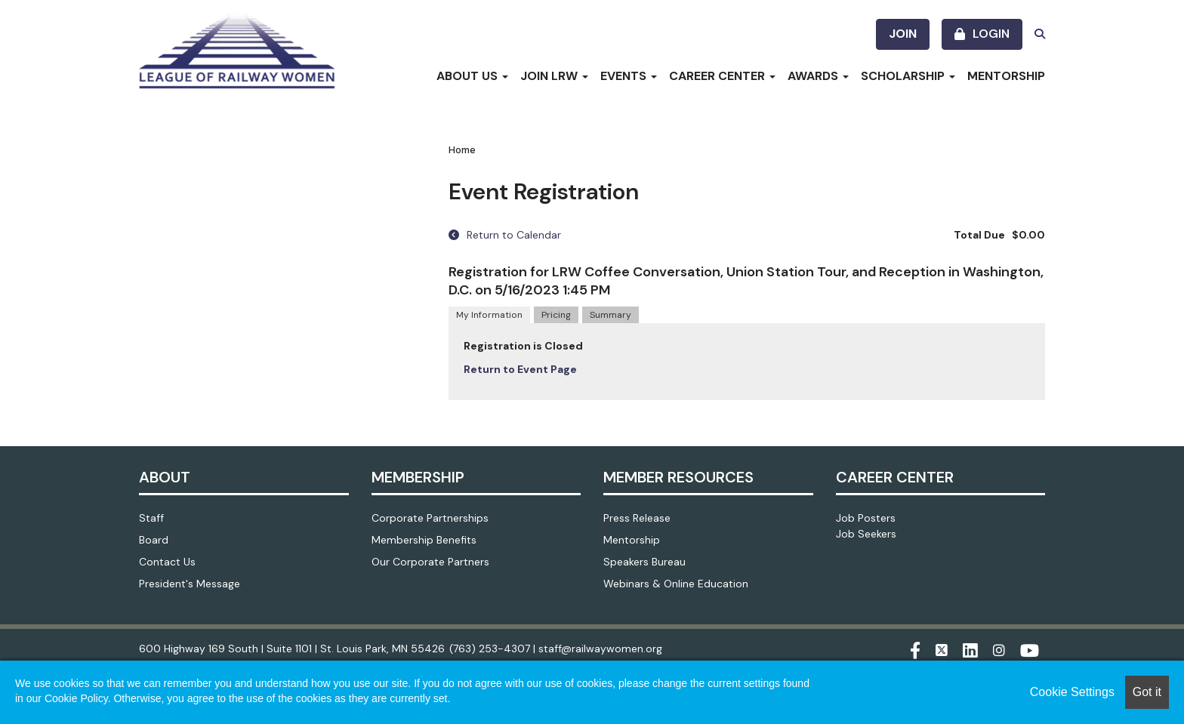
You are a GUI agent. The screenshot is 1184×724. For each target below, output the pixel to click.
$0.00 (1028, 235)
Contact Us (167, 561)
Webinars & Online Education (675, 583)
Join (903, 34)
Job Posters (866, 518)
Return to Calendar (505, 235)
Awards (818, 76)
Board (153, 540)
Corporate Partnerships (430, 518)
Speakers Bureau (644, 561)
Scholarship (908, 76)
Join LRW (554, 76)
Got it (1147, 691)
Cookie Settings (1072, 691)
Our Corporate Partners (430, 561)
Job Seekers (866, 534)
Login (991, 34)
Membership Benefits (424, 540)
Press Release (637, 518)
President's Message (189, 583)
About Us (472, 76)
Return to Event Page (520, 369)
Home (462, 149)
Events (628, 76)
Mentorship (1006, 76)
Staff (151, 518)
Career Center (722, 76)
